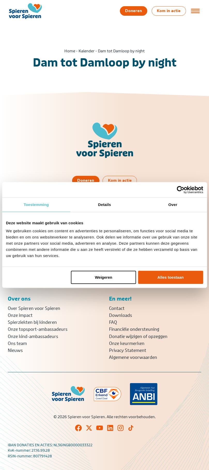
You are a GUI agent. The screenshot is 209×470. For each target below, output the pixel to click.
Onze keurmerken (126, 343)
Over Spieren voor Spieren (34, 308)
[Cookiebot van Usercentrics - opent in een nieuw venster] (180, 190)
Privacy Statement (127, 350)
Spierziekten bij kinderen (32, 322)
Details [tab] (104, 204)
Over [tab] (172, 204)
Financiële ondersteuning (134, 329)
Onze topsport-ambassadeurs (37, 329)
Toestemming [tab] (36, 204)
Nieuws (15, 350)
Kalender (87, 50)
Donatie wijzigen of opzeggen (138, 336)
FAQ (113, 322)
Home (69, 50)
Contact (117, 308)
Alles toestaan (170, 277)
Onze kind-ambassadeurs (33, 336)
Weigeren (103, 277)
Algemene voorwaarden (133, 357)
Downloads (120, 315)
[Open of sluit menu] (195, 10)
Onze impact (20, 315)
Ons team (17, 343)
